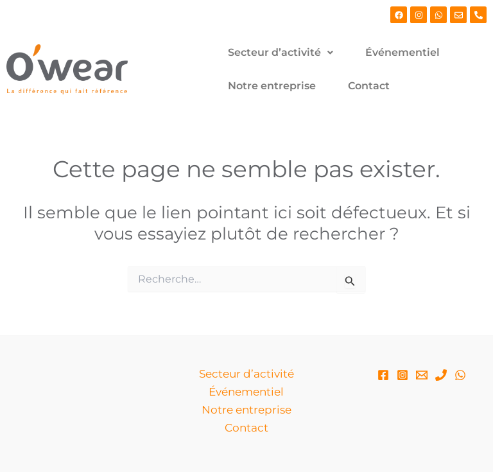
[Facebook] (383, 375)
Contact (369, 86)
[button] (280, 52)
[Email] (422, 375)
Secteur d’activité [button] (280, 52)
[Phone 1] (441, 375)
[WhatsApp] (460, 375)
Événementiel (402, 52)
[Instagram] (402, 375)
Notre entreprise (272, 86)
